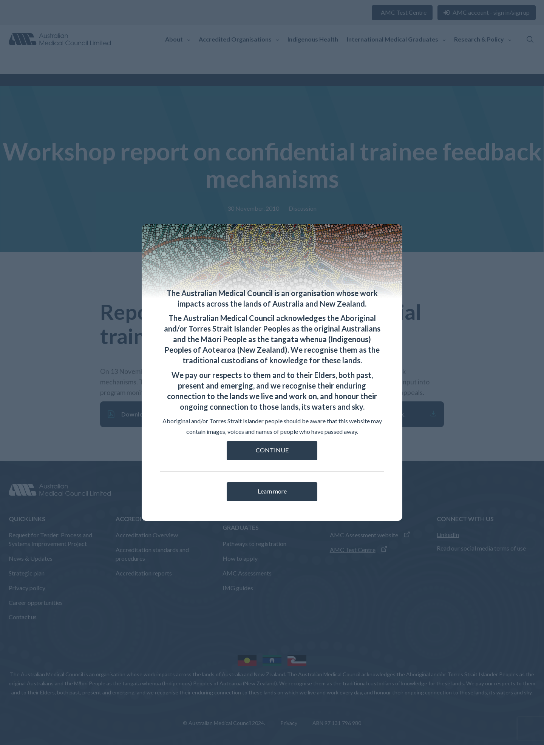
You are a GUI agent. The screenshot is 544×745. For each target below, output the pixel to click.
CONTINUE (272, 449)
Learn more (272, 491)
